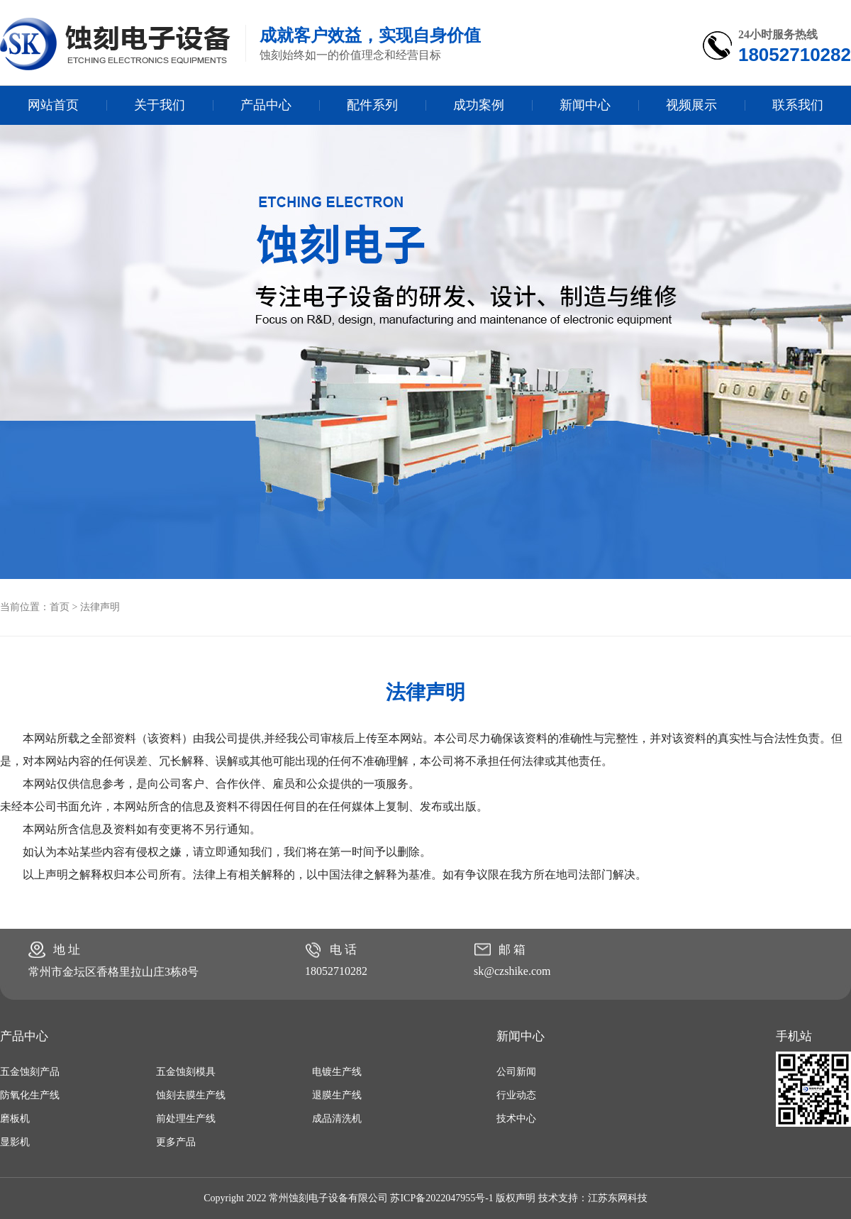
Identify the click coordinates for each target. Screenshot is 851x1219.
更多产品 (176, 1142)
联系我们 (797, 105)
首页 (59, 607)
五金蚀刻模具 (186, 1071)
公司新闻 (516, 1071)
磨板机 (15, 1118)
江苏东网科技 (617, 1198)
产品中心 (265, 105)
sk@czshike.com (512, 971)
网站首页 (53, 105)
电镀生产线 (337, 1071)
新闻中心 (585, 105)
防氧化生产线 (30, 1095)
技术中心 (516, 1118)
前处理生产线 (186, 1118)
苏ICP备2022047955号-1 (441, 1198)
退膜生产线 (337, 1095)
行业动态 (516, 1095)
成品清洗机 (337, 1118)
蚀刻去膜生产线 (191, 1095)
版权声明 (515, 1198)
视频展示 (691, 105)
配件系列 (372, 105)
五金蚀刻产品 (30, 1071)
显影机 (15, 1142)
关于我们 (159, 105)
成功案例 (478, 105)
